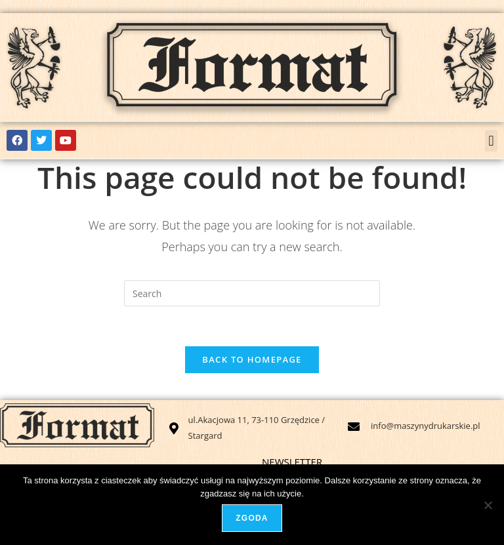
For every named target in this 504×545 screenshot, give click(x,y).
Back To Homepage (251, 359)
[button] (491, 140)
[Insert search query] (252, 293)
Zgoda (252, 518)
